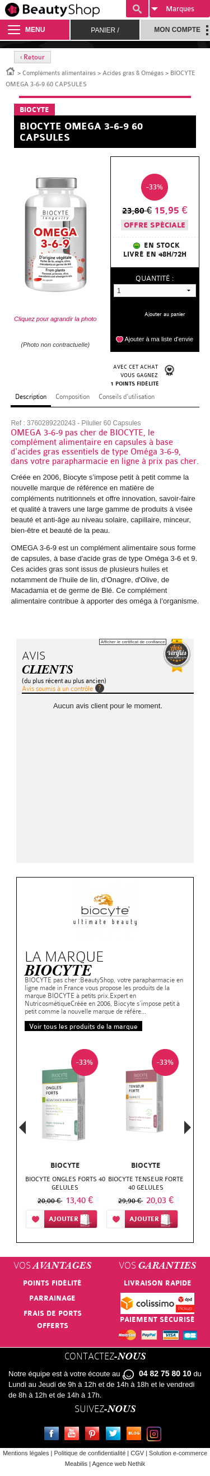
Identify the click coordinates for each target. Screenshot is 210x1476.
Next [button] (187, 1127)
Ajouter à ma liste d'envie (158, 339)
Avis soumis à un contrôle (57, 689)
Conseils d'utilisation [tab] (127, 397)
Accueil (11, 70)
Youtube (73, 1435)
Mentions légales (26, 1453)
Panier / (105, 30)
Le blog (136, 1435)
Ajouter (63, 1219)
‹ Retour (32, 57)
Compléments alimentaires (59, 73)
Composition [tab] (72, 397)
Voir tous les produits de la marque (83, 1027)
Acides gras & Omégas (133, 73)
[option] (65, 1141)
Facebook (53, 1435)
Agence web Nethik (118, 1463)
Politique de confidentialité (89, 1453)
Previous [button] (22, 1130)
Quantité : (155, 278)
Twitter (115, 1435)
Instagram (156, 1435)
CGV (137, 1453)
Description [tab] (30, 397)
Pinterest (94, 1435)
